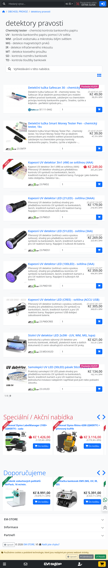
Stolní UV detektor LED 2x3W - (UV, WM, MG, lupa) (61, 335)
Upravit (72, 556)
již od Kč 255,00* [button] (94, 268)
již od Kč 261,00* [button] (94, 303)
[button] (99, 75)
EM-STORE (29, 544)
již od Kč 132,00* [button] (94, 202)
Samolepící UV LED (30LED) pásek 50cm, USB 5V (60, 367)
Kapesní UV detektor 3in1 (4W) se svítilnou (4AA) (60, 162)
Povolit (100, 556)
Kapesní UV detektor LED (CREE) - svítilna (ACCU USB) (63, 300)
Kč (68, 3)
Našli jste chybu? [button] (50, 544)
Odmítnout (86, 556)
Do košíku (41, 446)
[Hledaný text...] (36, 3)
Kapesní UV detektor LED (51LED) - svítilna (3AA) (60, 231)
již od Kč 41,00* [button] (95, 91)
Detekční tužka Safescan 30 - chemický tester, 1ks (61, 87)
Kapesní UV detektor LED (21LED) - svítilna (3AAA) (61, 198)
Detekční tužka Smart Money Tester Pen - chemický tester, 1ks (62, 125)
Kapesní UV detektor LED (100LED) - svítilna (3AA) (61, 264)
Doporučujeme (24, 472)
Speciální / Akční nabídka (38, 417)
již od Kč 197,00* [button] (94, 235)
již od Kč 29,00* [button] (95, 130)
